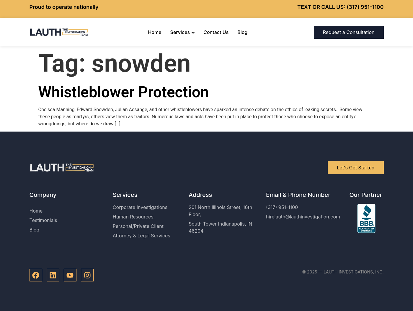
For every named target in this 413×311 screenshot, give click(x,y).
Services (182, 32)
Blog (242, 32)
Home (154, 32)
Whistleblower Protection (123, 92)
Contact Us (215, 32)
